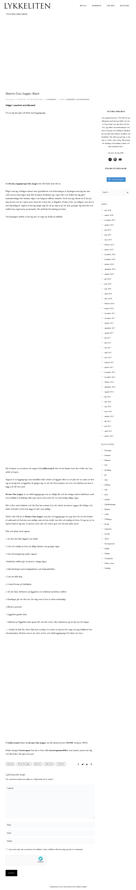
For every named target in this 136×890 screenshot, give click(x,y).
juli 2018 (108, 279)
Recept (107, 524)
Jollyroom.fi (49, 764)
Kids (106, 480)
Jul (105, 475)
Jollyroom (30, 105)
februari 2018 (109, 303)
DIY (106, 465)
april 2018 (108, 293)
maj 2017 (108, 347)
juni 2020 (108, 210)
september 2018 (110, 269)
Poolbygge (108, 519)
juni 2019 (108, 230)
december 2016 (110, 372)
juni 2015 (108, 426)
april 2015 (108, 431)
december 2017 (110, 313)
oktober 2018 (109, 264)
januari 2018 (109, 308)
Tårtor (107, 538)
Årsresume (108, 450)
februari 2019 (109, 244)
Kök (106, 489)
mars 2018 (108, 298)
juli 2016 (108, 396)
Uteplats (107, 553)
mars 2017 (108, 357)
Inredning (108, 470)
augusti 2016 (109, 391)
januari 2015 (109, 436)
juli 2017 (108, 338)
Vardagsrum (109, 558)
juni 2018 (108, 284)
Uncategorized (82, 99)
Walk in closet (109, 563)
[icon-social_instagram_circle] (116, 159)
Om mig (111, 5)
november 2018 (110, 259)
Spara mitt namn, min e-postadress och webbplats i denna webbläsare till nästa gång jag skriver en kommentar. (46, 849)
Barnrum (107, 455)
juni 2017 (108, 342)
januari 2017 (109, 367)
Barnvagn (10, 764)
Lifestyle (107, 499)
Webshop (96, 5)
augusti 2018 (109, 274)
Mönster (107, 509)
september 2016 (110, 387)
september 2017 (110, 328)
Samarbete (70, 99)
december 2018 (110, 254)
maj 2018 (108, 288)
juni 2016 (108, 401)
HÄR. (122, 153)
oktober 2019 (109, 225)
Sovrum (107, 534)
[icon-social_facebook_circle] (111, 159)
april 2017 (108, 352)
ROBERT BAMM (81, 887)
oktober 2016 (109, 382)
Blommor (108, 460)
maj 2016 (108, 406)
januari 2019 (109, 249)
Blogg (83, 5)
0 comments (51, 99)
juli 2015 (108, 421)
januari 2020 (109, 215)
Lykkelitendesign (110, 504)
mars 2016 (108, 411)
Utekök (107, 548)
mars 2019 (108, 239)
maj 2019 (108, 234)
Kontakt (124, 5)
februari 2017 (109, 362)
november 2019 (110, 220)
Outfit (107, 514)
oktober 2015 (109, 416)
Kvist (106, 494)
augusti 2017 (109, 333)
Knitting (107, 484)
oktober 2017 (109, 323)
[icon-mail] (121, 159)
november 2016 (110, 377)
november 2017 (110, 318)
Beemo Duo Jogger (24, 764)
